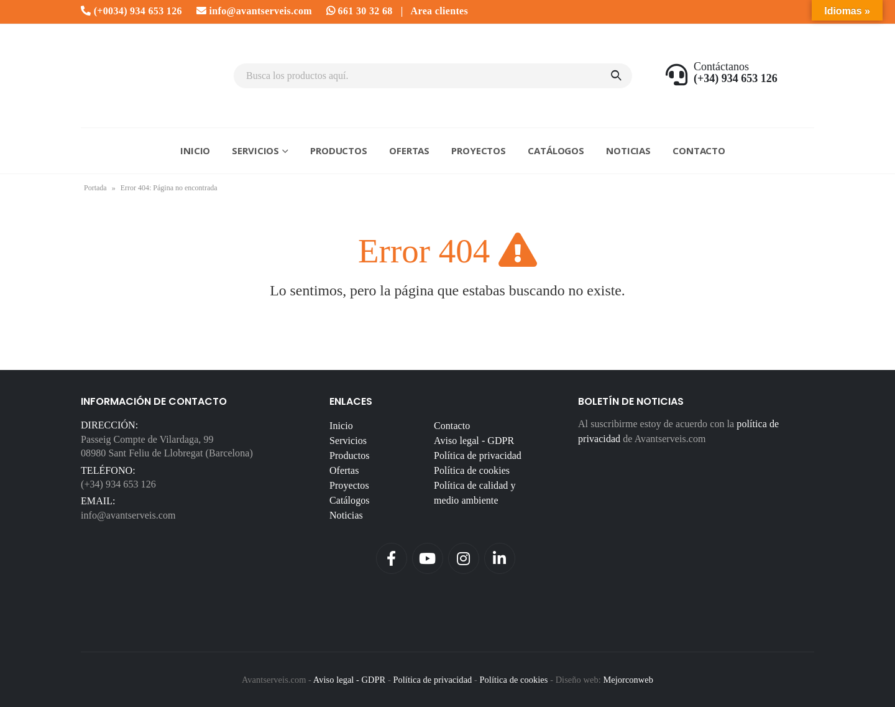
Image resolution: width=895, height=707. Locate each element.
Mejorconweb (628, 680)
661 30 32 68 (359, 11)
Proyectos (478, 150)
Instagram (463, 558)
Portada (95, 187)
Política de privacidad (477, 455)
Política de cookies (472, 470)
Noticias (628, 150)
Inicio (195, 150)
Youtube (427, 558)
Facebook (391, 558)
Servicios (255, 150)
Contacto (698, 150)
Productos (338, 150)
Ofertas (409, 150)
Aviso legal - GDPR (474, 440)
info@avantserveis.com (254, 11)
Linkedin (499, 558)
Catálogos (556, 150)
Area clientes (439, 11)
